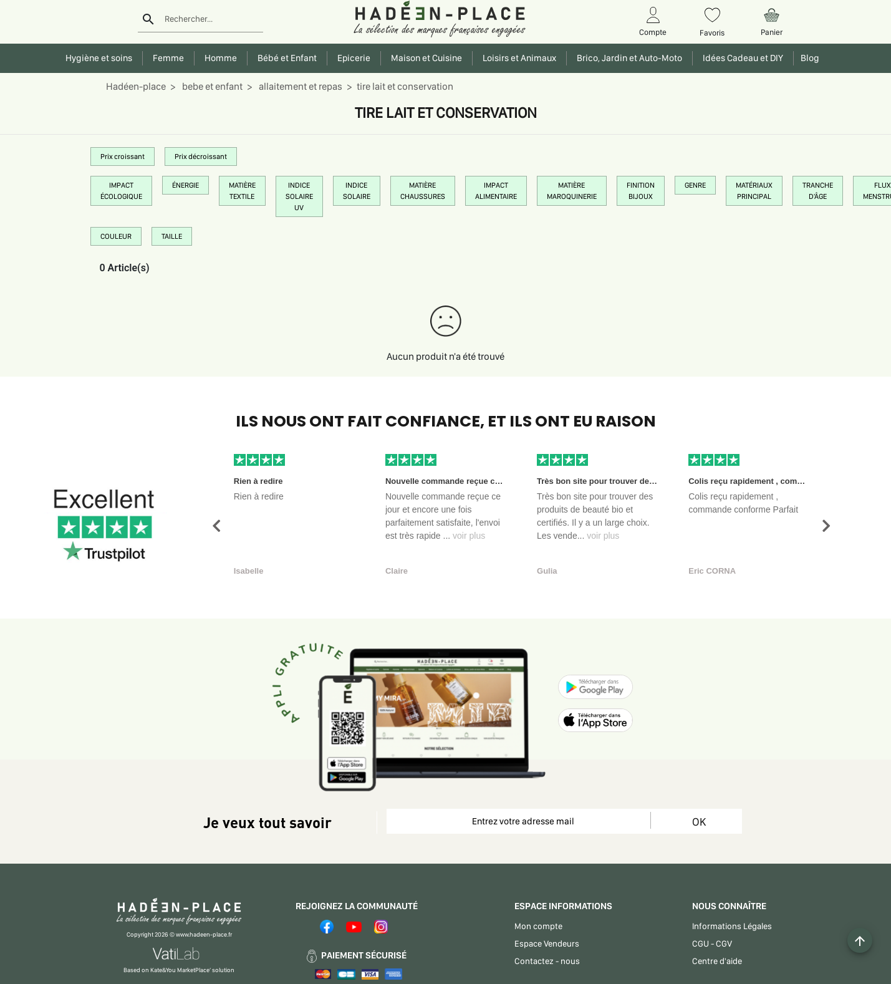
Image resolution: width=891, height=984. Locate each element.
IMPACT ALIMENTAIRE (496, 191)
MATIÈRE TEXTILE (242, 191)
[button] (216, 526)
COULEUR (116, 236)
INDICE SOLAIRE (356, 191)
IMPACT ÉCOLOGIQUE (121, 191)
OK (699, 821)
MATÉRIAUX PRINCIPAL (754, 191)
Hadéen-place (136, 86)
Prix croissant (122, 156)
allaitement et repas (299, 86)
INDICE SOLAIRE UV (299, 196)
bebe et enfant (211, 86)
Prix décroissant (201, 156)
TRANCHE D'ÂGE (817, 191)
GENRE (695, 185)
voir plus (469, 536)
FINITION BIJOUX (641, 191)
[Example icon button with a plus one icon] (859, 940)
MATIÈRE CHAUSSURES (422, 191)
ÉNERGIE (185, 185)
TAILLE (171, 236)
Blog (808, 58)
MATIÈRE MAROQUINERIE (572, 191)
